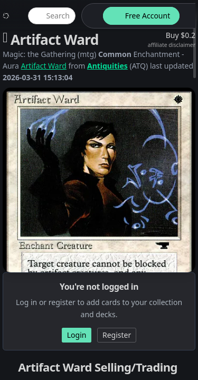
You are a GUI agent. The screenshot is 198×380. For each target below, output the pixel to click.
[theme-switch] (90, 16)
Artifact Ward (44, 66)
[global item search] (52, 15)
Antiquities (107, 66)
